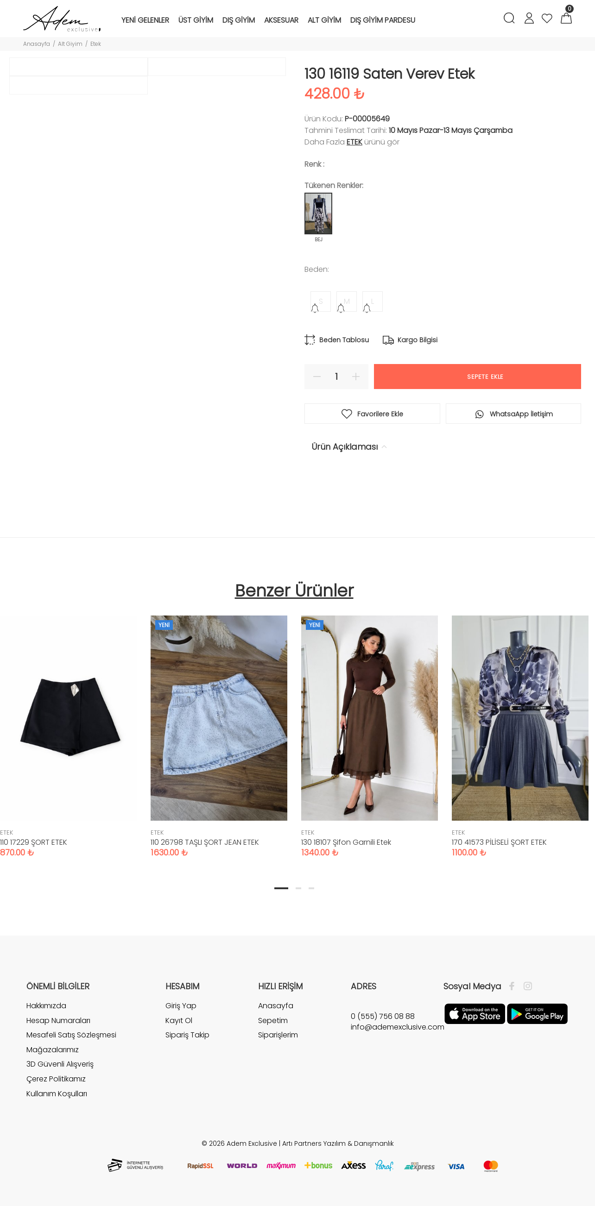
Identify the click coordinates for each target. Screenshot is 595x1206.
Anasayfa (36, 44)
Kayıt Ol (178, 1020)
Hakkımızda (46, 1006)
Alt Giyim (70, 44)
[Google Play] (537, 1013)
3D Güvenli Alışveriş (60, 1064)
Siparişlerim (278, 1035)
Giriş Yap (180, 1006)
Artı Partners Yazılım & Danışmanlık (338, 1143)
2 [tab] (298, 888)
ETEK (354, 142)
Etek (95, 44)
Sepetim (273, 1020)
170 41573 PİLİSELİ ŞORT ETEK (499, 842)
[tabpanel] (219, 727)
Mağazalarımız (52, 1049)
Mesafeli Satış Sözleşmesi (71, 1035)
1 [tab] (281, 888)
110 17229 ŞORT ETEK (33, 842)
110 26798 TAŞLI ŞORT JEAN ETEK (205, 842)
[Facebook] (514, 986)
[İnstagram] (525, 986)
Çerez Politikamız (56, 1079)
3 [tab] (311, 888)
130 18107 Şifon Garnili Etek (346, 842)
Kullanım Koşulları (56, 1093)
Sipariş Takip (187, 1035)
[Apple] (474, 1013)
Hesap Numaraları (58, 1020)
